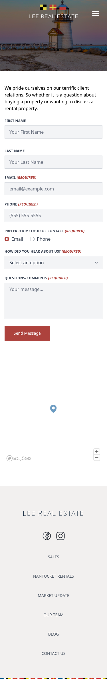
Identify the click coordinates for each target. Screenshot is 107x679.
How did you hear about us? (43, 251)
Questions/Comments (36, 278)
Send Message (27, 333)
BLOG (53, 634)
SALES (53, 556)
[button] (53, 409)
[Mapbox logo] (18, 458)
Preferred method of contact (44, 231)
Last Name (15, 151)
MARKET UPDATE (53, 595)
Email (21, 177)
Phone (21, 204)
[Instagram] (46, 535)
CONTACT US (54, 653)
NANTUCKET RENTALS (53, 576)
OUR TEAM (53, 614)
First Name (15, 121)
